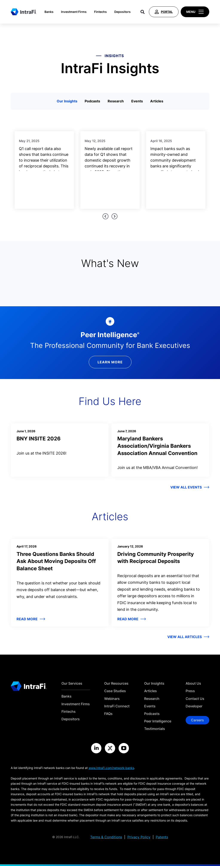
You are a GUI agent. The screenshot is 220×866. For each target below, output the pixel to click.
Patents (162, 837)
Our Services (71, 683)
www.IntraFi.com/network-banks (111, 768)
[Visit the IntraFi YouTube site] (124, 748)
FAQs (108, 714)
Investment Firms (74, 12)
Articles (156, 101)
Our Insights (67, 101)
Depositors (122, 12)
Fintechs (100, 12)
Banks (48, 12)
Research (116, 101)
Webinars (112, 699)
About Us (193, 683)
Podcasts (92, 101)
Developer (194, 706)
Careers (197, 720)
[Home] (24, 11)
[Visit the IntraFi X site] (110, 748)
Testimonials (154, 729)
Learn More (110, 362)
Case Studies (115, 691)
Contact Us (195, 699)
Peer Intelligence (157, 721)
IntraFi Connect (117, 706)
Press (190, 691)
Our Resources (116, 683)
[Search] (142, 11)
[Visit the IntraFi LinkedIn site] (96, 748)
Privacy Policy (138, 837)
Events (137, 101)
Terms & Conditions (106, 837)
